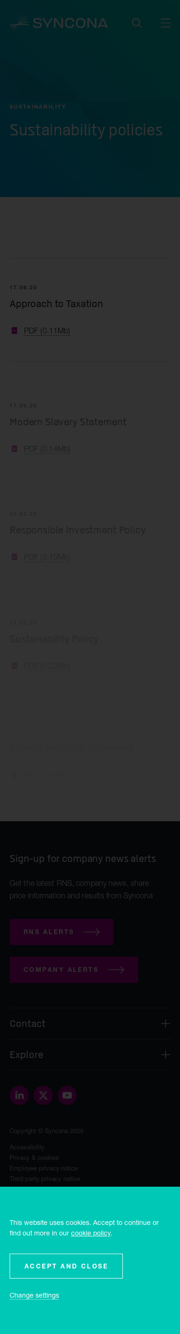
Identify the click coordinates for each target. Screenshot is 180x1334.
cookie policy (90, 1233)
